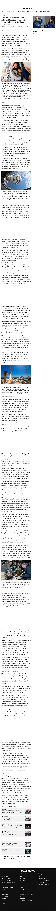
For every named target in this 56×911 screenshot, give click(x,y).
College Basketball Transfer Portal (8, 883)
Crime (53, 11)
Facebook (22, 878)
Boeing (28, 856)
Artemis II (13, 11)
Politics (24, 11)
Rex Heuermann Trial (6, 878)
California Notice (42, 878)
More (16, 806)
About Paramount (24, 889)
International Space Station (11, 856)
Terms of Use (41, 882)
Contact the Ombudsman (26, 900)
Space (3, 15)
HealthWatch (30, 11)
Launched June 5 (6, 205)
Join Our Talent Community (27, 894)
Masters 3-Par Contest (7, 880)
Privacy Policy (41, 876)
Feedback (22, 898)
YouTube (22, 876)
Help (21, 896)
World (19, 11)
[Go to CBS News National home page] (28, 8)
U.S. (3, 11)
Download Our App (6, 894)
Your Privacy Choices (43, 880)
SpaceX (15, 858)
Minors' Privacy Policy (43, 884)
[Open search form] (52, 8)
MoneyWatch (38, 11)
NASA (10, 858)
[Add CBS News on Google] (8, 31)
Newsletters (4, 889)
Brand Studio (4, 896)
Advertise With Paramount (26, 892)
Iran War (8, 11)
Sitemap (3, 898)
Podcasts (3, 892)
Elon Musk (22, 856)
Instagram (22, 880)
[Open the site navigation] (10, 8)
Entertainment (46, 11)
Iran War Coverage (6, 876)
